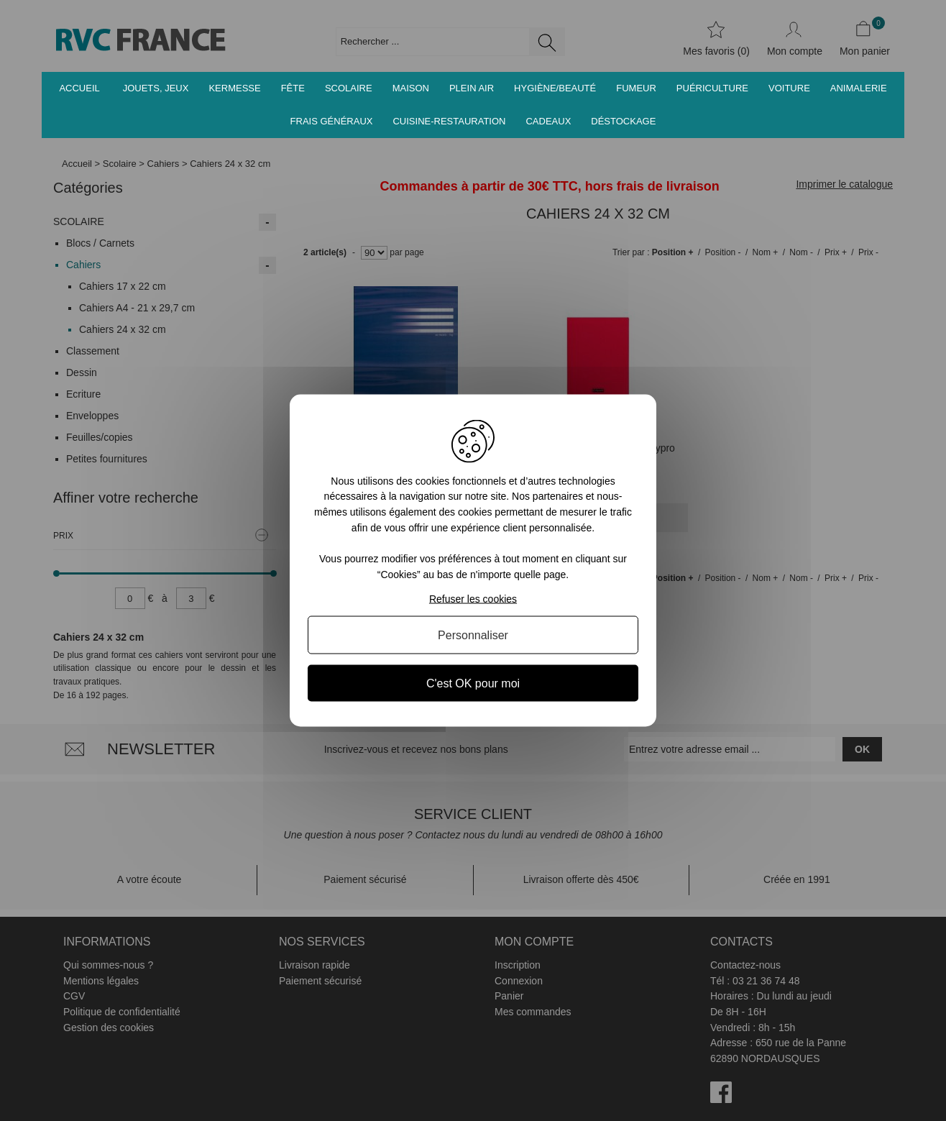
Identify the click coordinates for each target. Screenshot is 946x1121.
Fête (293, 88)
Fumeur (636, 88)
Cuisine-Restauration (448, 121)
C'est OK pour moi (473, 683)
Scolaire (348, 88)
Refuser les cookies (473, 599)
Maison (410, 88)
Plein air (471, 88)
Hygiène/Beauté (555, 88)
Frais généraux (331, 121)
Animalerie (858, 88)
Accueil (79, 88)
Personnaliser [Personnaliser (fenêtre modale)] (473, 635)
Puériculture (712, 88)
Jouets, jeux (156, 88)
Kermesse (234, 88)
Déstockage (623, 121)
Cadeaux (548, 121)
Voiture (789, 88)
